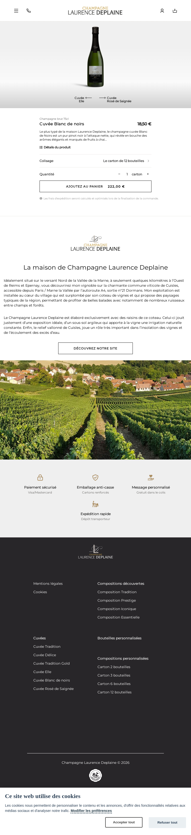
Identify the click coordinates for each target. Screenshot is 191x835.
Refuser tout (167, 822)
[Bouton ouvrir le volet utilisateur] (162, 10)
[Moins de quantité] (119, 174)
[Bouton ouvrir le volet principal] (16, 10)
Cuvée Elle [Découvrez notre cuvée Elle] (42, 672)
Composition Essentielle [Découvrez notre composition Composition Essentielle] (118, 617)
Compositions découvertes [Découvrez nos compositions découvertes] (120, 584)
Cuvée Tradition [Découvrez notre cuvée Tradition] (46, 647)
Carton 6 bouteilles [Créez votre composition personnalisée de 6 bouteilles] (114, 684)
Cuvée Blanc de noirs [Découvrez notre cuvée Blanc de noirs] (51, 680)
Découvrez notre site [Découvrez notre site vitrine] (95, 348)
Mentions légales (48, 584)
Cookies (40, 592)
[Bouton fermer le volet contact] (28, 10)
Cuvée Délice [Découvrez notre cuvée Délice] (44, 655)
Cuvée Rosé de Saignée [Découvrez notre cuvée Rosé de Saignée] (53, 689)
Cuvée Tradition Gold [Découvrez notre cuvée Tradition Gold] (51, 663)
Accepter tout (124, 822)
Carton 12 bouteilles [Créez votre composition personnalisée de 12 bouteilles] (114, 692)
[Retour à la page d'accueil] (95, 10)
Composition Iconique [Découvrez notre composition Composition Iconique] (116, 609)
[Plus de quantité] (147, 174)
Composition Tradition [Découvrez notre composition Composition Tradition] (117, 592)
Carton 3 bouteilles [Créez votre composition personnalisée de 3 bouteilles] (113, 675)
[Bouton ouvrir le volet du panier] (175, 10)
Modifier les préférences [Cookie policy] (91, 811)
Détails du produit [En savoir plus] (55, 147)
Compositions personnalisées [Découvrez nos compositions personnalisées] (122, 658)
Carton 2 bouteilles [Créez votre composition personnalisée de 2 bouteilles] (113, 667)
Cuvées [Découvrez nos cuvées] (39, 638)
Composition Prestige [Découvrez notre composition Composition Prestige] (116, 600)
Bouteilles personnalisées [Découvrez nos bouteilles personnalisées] (119, 638)
